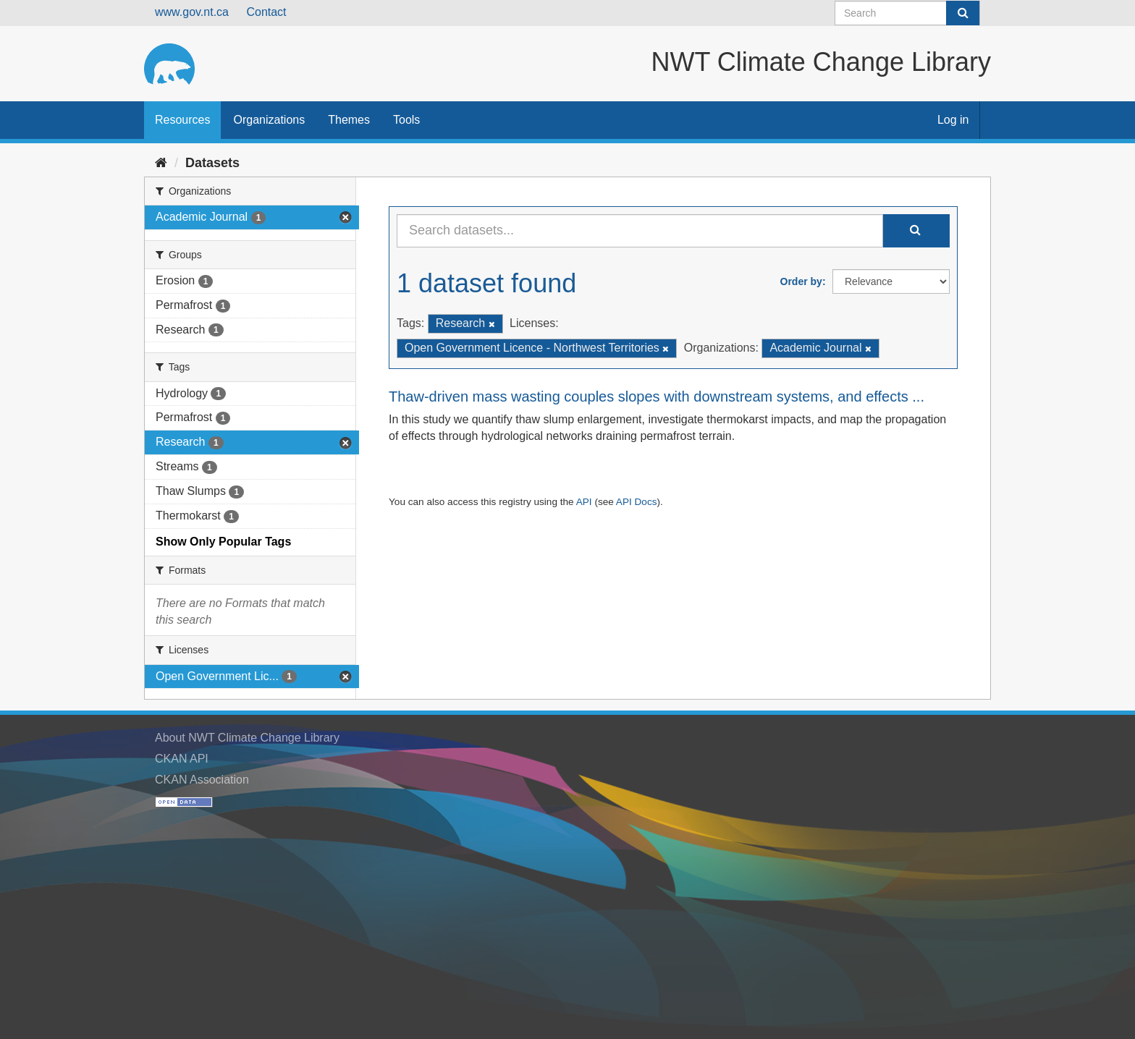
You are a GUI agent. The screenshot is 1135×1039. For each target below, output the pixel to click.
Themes (349, 120)
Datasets (212, 163)
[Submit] (962, 13)
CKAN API (181, 758)
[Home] (161, 163)
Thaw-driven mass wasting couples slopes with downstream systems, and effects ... (656, 396)
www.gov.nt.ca (192, 12)
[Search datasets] (907, 13)
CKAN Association (202, 779)
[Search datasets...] (640, 230)
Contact (266, 12)
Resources (182, 120)
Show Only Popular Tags (223, 541)
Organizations (269, 120)
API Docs (636, 501)
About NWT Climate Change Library (247, 737)
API (584, 501)
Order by (801, 281)
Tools (406, 120)
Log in (953, 120)
